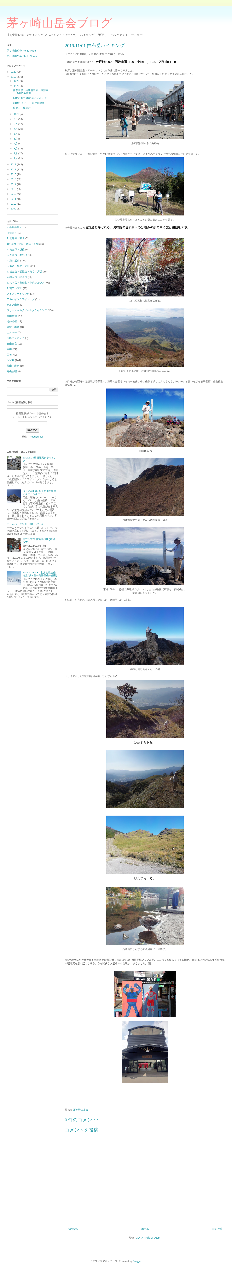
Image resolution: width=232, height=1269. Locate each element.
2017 (14, 169)
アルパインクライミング (20, 299)
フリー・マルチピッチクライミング (27, 310)
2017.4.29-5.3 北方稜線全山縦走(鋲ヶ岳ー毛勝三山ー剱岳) (40, 574)
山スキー (12, 332)
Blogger (137, 1261)
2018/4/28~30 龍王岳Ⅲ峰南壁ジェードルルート (39, 492)
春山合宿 (12, 343)
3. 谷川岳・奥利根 (17, 254)
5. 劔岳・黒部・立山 (18, 265)
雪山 (9, 349)
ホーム (145, 1228)
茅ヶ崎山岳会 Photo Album (22, 56)
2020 (14, 71)
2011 (14, 198)
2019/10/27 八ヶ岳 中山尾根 (28, 103)
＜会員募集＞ (14, 227)
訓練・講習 (13, 327)
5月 (16, 138)
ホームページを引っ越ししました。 (27, 524)
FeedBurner (36, 436)
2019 (14, 76)
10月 (17, 114)
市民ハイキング (15, 338)
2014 (14, 184)
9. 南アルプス (14, 288)
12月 (17, 80)
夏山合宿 (12, 315)
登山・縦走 (13, 365)
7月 (16, 128)
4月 (16, 143)
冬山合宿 (12, 371)
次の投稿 (73, 1228)
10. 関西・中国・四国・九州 (23, 243)
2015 (14, 179)
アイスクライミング (18, 293)
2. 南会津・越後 (16, 249)
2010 (14, 203)
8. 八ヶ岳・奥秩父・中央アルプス (26, 282)
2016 (14, 174)
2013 (14, 189)
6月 (16, 133)
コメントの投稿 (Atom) (148, 1237)
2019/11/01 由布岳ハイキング (29, 98)
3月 (16, 148)
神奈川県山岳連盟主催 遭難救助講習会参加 (30, 92)
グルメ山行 (13, 304)
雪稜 (9, 354)
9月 (16, 119)
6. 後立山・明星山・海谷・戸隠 (24, 271)
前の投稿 (217, 1228)
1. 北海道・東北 (16, 238)
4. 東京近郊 (13, 260)
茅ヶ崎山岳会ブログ (59, 23)
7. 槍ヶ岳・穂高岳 (17, 277)
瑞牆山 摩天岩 (23, 107)
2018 (14, 164)
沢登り (10, 360)
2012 (14, 193)
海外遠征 (12, 321)
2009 (14, 208)
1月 (16, 158)
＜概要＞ (12, 232)
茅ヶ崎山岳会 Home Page (21, 50)
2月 (16, 153)
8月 (16, 123)
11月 (17, 85)
